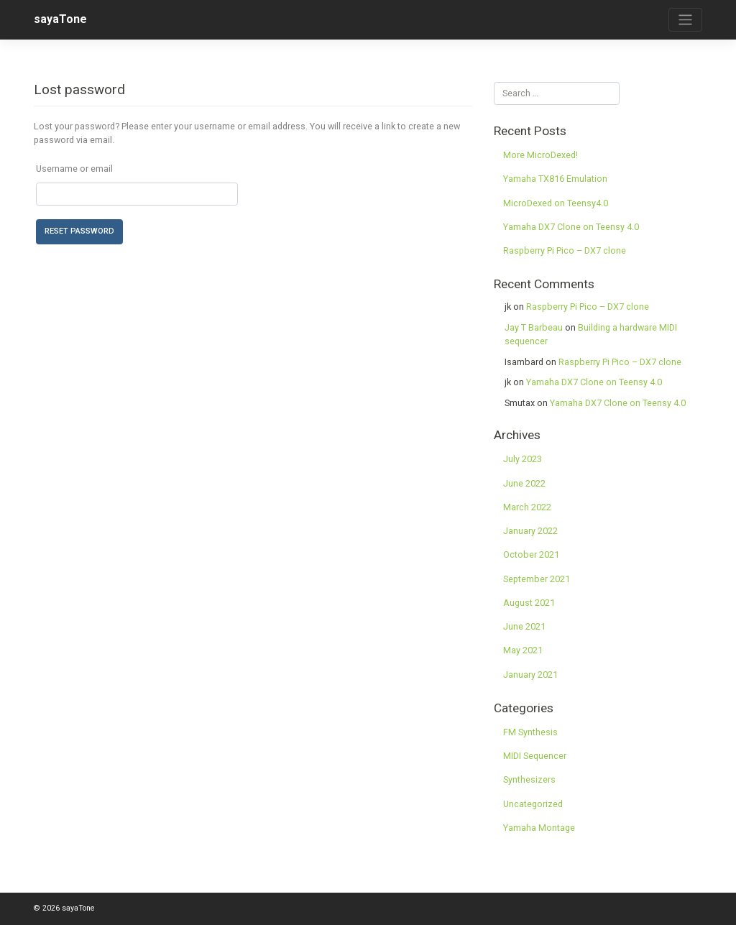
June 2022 (524, 483)
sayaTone (60, 19)
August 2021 (529, 602)
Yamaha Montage (539, 827)
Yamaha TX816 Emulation (555, 178)
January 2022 (530, 530)
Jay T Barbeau (534, 327)
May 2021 (523, 650)
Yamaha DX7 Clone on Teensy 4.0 (571, 226)
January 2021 (530, 674)
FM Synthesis (530, 732)
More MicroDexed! (540, 154)
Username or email (74, 168)
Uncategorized (533, 804)
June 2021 (524, 626)
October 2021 (531, 554)
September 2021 (536, 579)
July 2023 (522, 459)
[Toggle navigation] (685, 20)
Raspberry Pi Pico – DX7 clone (564, 250)
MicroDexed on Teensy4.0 (555, 203)
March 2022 (527, 507)
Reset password (79, 231)
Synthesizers (529, 779)
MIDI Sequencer (534, 755)
